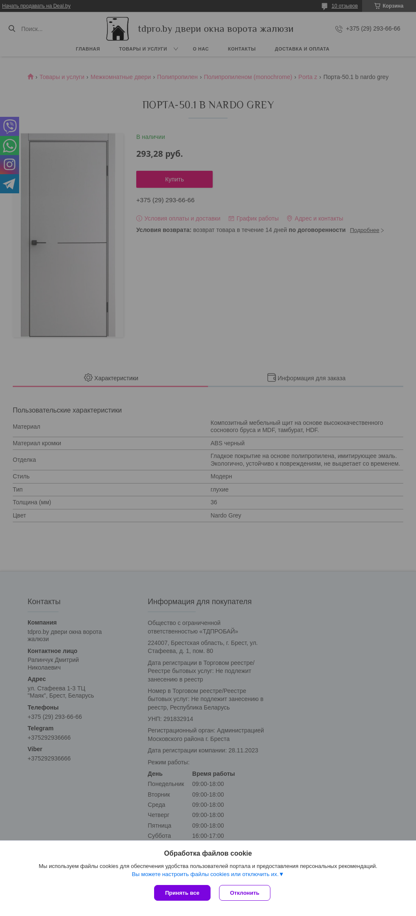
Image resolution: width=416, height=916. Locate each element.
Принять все (182, 893)
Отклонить (244, 893)
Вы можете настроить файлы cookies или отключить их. (205, 874)
